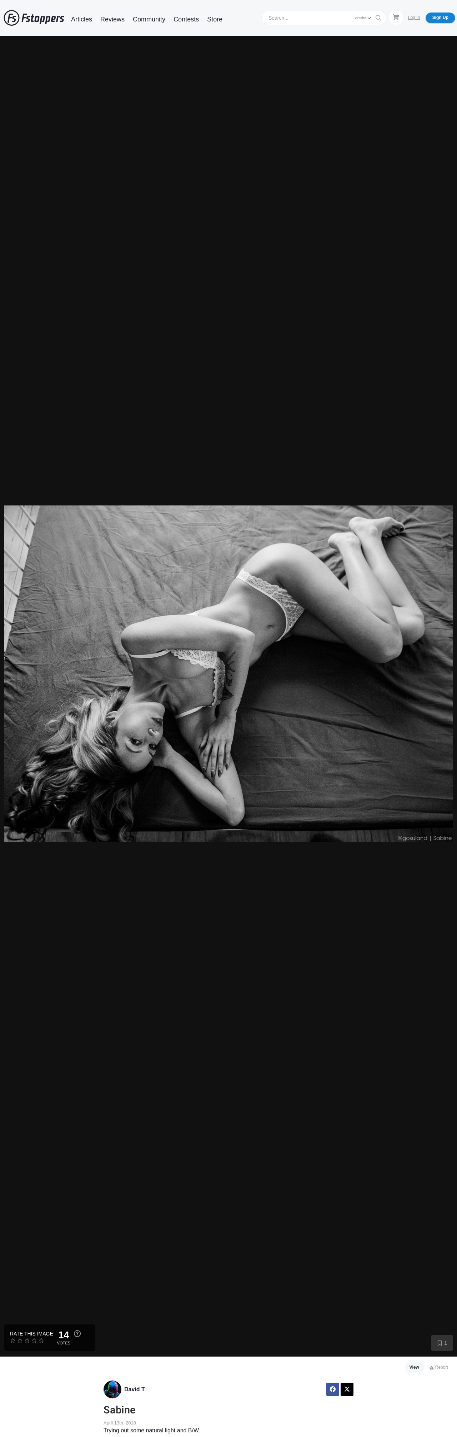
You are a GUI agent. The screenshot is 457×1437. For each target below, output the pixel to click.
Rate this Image (31, 1334)
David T (134, 1389)
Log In (414, 17)
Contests (186, 19)
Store (214, 19)
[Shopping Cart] (396, 17)
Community (149, 19)
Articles (81, 19)
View (414, 1367)
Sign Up (440, 17)
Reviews (112, 19)
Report (439, 1367)
